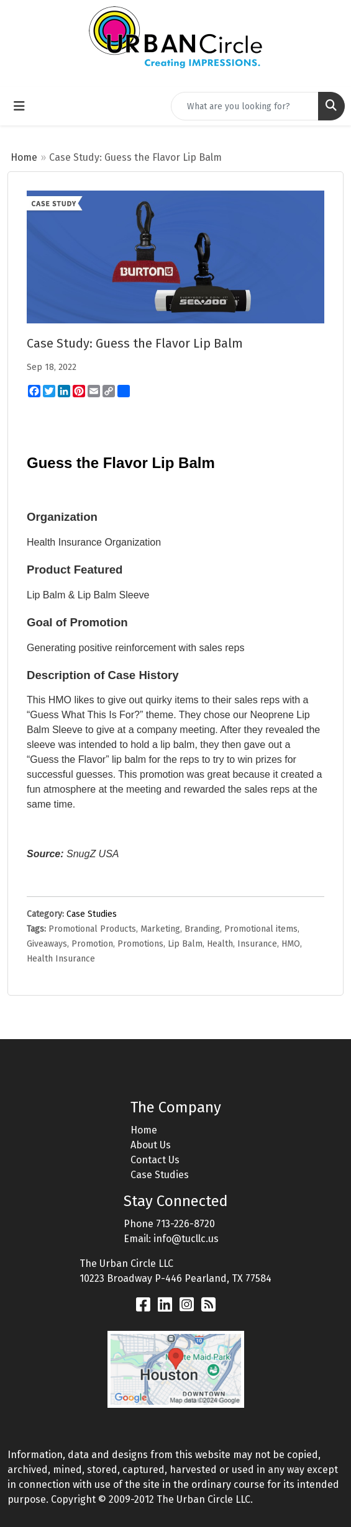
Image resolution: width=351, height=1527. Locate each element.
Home (24, 157)
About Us (150, 1145)
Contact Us (155, 1160)
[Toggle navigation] (19, 106)
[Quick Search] (245, 106)
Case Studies (91, 914)
